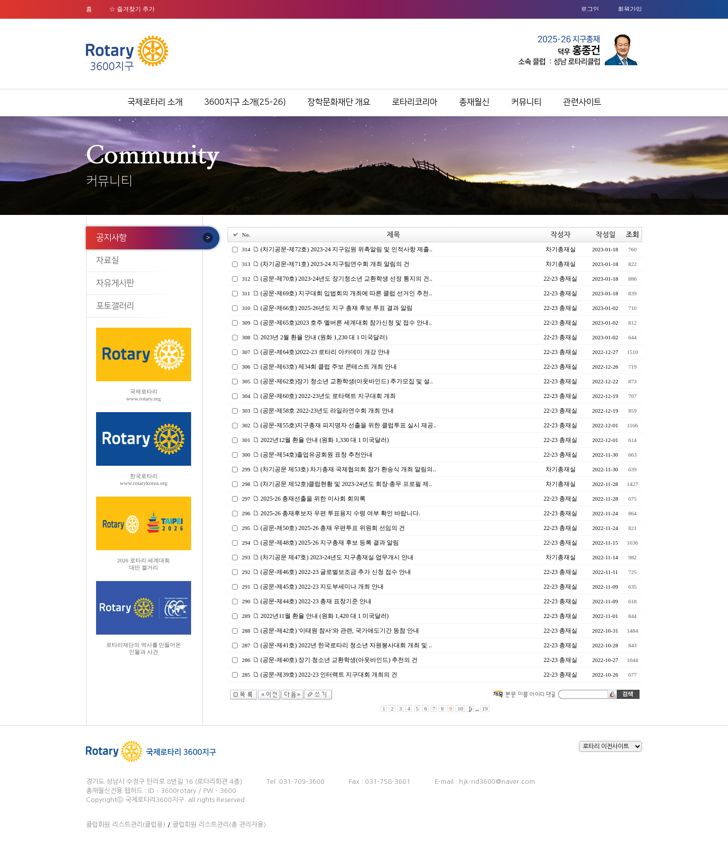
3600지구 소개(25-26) (245, 102)
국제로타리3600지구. (155, 799)
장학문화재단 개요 (338, 102)
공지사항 (111, 237)
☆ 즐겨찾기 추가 (132, 9)
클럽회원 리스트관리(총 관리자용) (219, 824)
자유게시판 (115, 283)
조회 (632, 234)
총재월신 (474, 102)
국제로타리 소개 (155, 102)
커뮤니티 (526, 102)
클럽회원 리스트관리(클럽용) (125, 824)
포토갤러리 (115, 305)
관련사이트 (582, 102)
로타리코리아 (414, 102)
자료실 (107, 260)
